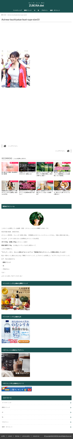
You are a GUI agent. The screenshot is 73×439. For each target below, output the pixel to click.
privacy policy (26, 436)
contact (10, 436)
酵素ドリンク (28, 10)
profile (3, 436)
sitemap (17, 436)
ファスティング (17, 10)
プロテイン (44, 10)
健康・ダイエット (55, 10)
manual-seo (36, 436)
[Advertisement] (36, 37)
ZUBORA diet (36, 5)
